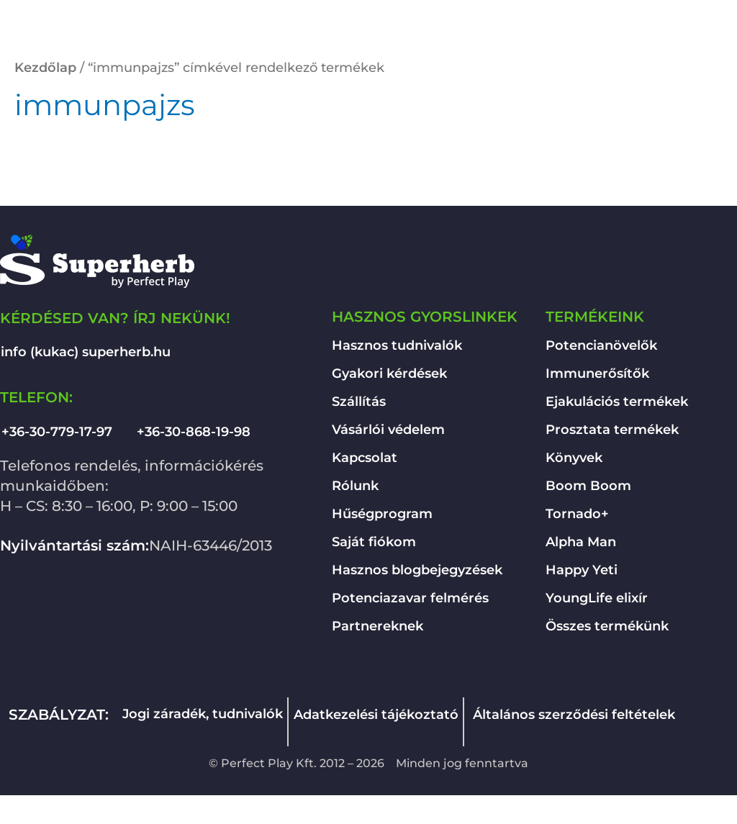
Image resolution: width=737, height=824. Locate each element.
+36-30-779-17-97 (56, 432)
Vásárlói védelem (388, 430)
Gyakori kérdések (389, 373)
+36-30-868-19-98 (193, 432)
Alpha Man (581, 542)
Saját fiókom (374, 542)
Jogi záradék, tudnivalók (202, 714)
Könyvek (574, 458)
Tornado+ (577, 514)
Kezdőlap (45, 68)
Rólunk (355, 486)
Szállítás (359, 401)
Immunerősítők (597, 373)
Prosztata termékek (612, 430)
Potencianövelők (601, 345)
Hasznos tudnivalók (397, 345)
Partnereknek (377, 626)
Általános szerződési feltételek (574, 715)
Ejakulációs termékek (617, 401)
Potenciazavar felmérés (410, 598)
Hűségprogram (382, 514)
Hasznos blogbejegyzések (417, 570)
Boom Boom (588, 486)
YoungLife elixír (597, 598)
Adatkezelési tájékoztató (376, 715)
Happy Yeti (582, 570)
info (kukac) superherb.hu (86, 352)
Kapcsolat (364, 458)
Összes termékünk (607, 626)
